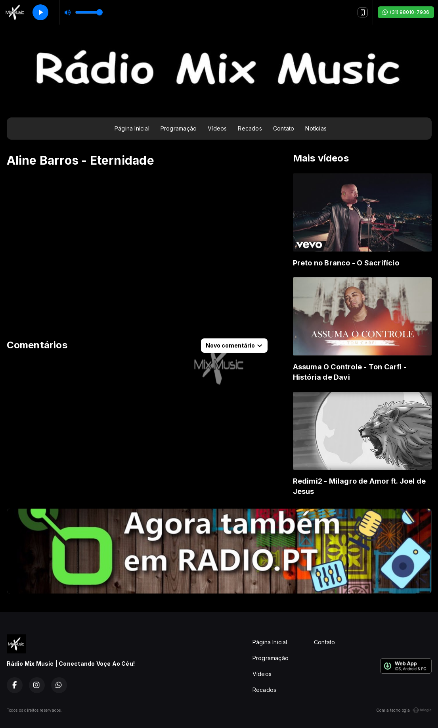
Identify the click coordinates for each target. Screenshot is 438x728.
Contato (283, 128)
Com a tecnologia (403, 710)
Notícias (316, 128)
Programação (179, 128)
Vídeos (217, 128)
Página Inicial (132, 128)
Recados (250, 128)
